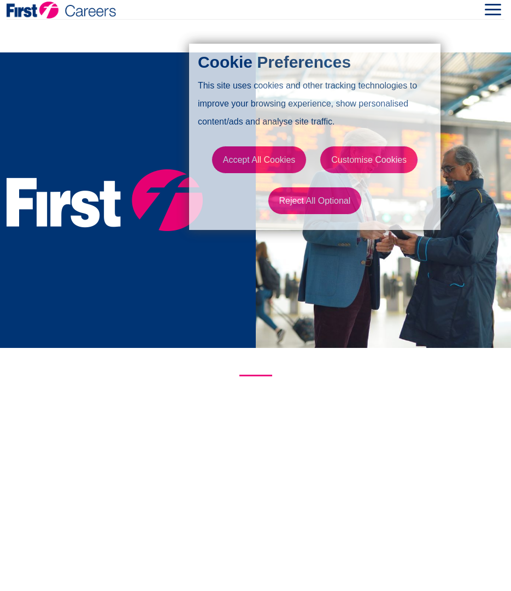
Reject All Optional (315, 200)
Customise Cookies (369, 159)
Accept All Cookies (259, 159)
